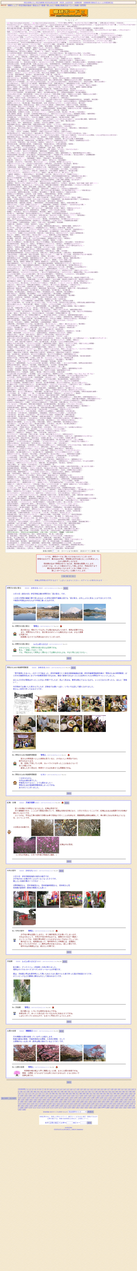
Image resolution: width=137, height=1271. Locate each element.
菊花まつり (48, 146)
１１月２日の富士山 (29, 147)
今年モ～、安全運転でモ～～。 (17, 327)
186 (21, 1101)
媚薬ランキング (38, 48)
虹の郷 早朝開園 (49, 382)
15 (68, 1089)
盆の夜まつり (11, 165)
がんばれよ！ (55, 505)
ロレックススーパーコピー (54, 35)
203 (94, 1101)
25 (102, 1089)
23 (95, 1089)
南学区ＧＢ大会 (12, 358)
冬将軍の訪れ (34, 57)
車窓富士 (53, 228)
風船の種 (42, 463)
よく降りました (53, 96)
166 (52, 1099)
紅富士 (17, 57)
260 (104, 1105)
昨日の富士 (33, 215)
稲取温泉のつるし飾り (79, 176)
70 (19, 1093)
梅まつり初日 (11, 122)
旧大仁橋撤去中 (20, 400)
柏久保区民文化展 (13, 244)
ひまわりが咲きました (26, 384)
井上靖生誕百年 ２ (13, 543)
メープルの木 (30, 486)
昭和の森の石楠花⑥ (67, 395)
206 (107, 1101)
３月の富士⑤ (11, 413)
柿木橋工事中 (42, 388)
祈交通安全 (46, 220)
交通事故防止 (58, 507)
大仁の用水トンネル (13, 153)
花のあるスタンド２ (28, 480)
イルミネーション (29, 333)
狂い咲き (32, 457)
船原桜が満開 (61, 108)
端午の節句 (51, 201)
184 (130, 1099)
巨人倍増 (65, 46)
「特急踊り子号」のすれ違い (62, 154)
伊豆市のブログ (67, 270)
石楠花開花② (55, 199)
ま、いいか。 (11, 55)
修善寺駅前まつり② (13, 85)
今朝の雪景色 (64, 51)
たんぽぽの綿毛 (12, 457)
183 (125, 1099)
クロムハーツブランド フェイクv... (43, 30)
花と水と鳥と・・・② (67, 386)
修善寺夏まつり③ (37, 477)
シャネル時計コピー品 (19, 32)
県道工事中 (77, 397)
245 (39, 1105)
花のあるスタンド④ (50, 468)
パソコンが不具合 (89, 55)
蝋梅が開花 (59, 548)
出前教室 (50, 448)
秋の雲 (9, 151)
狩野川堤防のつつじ (93, 398)
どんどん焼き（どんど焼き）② (17, 215)
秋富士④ (68, 229)
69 (134, 1091)
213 (19, 1103)
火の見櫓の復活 (38, 251)
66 (123, 1091)
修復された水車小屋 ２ (15, 509)
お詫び (58, 122)
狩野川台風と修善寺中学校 (86, 302)
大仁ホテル (18, 162)
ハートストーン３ (25, 502)
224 (67, 1103)
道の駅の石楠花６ (64, 495)
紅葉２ (34, 222)
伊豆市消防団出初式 (30, 53)
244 (35, 1105)
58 (96, 1091)
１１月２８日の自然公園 (15, 140)
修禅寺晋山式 (11, 71)
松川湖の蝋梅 (48, 126)
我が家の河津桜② (24, 416)
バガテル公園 (33, 181)
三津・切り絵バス (40, 165)
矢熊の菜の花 (11, 416)
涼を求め (21, 165)
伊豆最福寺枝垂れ (81, 106)
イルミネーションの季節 (86, 135)
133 (28, 1097)
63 (113, 1091)
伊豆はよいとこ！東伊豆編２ (16, 445)
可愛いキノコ (42, 480)
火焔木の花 (21, 431)
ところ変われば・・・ (80, 338)
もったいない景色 (29, 422)
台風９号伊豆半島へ (73, 466)
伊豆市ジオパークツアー (78, 69)
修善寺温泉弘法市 (34, 541)
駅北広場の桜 (11, 110)
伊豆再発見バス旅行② (63, 62)
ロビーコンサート (26, 263)
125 (111, 1095)
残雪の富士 (65, 98)
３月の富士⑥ (70, 411)
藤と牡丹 (82, 103)
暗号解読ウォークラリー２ (45, 244)
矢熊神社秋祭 (67, 350)
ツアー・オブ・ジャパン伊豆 (16, 279)
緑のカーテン (50, 90)
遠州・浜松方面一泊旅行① (23, 341)
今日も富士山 (33, 418)
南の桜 (9, 313)
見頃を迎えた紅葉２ (79, 62)
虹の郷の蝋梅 (47, 539)
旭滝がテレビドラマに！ (62, 398)
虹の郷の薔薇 (22, 496)
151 (105, 1097)
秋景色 (71, 144)
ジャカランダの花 (58, 187)
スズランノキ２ (40, 268)
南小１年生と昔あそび (25, 128)
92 (94, 1093)
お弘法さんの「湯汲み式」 (15, 406)
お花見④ (28, 194)
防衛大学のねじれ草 (53, 488)
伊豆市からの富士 (31, 288)
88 (81, 1093)
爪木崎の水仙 (70, 546)
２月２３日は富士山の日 (57, 210)
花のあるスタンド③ (76, 477)
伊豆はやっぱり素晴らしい (25, 228)
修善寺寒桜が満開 (63, 520)
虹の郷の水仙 (39, 324)
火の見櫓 (69, 347)
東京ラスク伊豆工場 (61, 69)
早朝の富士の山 (29, 105)
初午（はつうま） (37, 208)
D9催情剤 (28, 48)
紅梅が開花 (10, 548)
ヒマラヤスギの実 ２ (54, 484)
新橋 (49, 187)
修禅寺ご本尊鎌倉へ (38, 65)
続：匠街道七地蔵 (53, 541)
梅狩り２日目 (19, 276)
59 (100, 1091)
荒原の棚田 (38, 391)
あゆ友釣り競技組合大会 (23, 368)
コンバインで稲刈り (85, 349)
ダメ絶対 (10, 349)
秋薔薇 (23, 245)
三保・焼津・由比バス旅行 (39, 489)
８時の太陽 (23, 434)
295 (19, 1109)
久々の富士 (36, 491)
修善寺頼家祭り (26, 379)
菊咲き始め (44, 447)
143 (71, 1097)
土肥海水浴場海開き (67, 92)
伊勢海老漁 (17, 236)
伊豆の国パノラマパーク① (35, 101)
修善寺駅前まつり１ (13, 372)
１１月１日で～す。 (65, 67)
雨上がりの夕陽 (69, 525)
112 (56, 1095)
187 (26, 1101)
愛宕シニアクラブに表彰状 (44, 105)
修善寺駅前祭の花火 (78, 167)
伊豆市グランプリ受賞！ (57, 413)
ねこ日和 (70, 496)
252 (70, 1105)
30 (119, 1089)
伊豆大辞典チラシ (29, 2)
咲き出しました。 (66, 512)
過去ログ (36, 5)
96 (108, 1093)
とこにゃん (57, 124)
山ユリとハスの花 (54, 87)
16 (71, 1089)
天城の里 (53, 283)
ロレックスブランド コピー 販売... (106, 30)
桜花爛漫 (35, 297)
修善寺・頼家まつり (70, 484)
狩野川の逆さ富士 (68, 124)
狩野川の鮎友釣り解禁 (89, 391)
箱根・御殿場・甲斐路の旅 (26, 149)
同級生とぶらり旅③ (74, 94)
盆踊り (32, 372)
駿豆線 (9, 381)
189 (34, 1101)
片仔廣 (28, 49)
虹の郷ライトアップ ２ (98, 338)
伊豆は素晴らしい (66, 397)
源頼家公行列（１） (28, 482)
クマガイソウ (78, 502)
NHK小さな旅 (65, 231)
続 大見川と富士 (42, 518)
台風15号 (57, 74)
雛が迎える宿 (70, 121)
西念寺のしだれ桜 (13, 301)
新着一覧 (95, 551)
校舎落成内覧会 (54, 219)
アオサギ (59, 336)
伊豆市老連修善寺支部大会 (73, 99)
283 (86, 1107)
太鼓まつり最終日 (51, 117)
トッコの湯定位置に (44, 293)
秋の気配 (33, 365)
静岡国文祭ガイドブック (63, 263)
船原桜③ (22, 293)
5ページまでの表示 (69, 551)
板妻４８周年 (34, 190)
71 (23, 1093)
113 (60, 1095)
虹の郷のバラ (55, 98)
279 (69, 1107)
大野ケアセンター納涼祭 (29, 83)
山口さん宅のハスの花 (14, 94)
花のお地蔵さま (77, 468)
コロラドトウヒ (66, 272)
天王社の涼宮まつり (13, 268)
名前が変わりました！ (34, 108)
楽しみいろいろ (20, 359)
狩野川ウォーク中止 (56, 450)
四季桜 (39, 457)
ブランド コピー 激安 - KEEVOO (17, 44)
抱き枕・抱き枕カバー (38, 41)
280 (73, 1107)
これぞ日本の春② (73, 407)
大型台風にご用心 (39, 484)
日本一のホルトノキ (60, 427)
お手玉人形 (58, 416)
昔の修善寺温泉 (30, 92)
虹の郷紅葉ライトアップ (44, 140)
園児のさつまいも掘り (41, 350)
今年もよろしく (23, 55)
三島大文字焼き (12, 254)
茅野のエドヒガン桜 (44, 406)
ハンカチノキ (11, 488)
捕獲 (57, 251)
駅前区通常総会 (51, 194)
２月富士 (10, 210)
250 (61, 1105)
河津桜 (27, 208)
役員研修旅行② (55, 64)
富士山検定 (69, 242)
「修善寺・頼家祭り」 (14, 174)
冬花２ (58, 338)
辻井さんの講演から (70, 101)
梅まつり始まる (46, 525)
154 (118, 1097)
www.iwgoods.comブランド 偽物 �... (55, 42)
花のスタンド (77, 263)
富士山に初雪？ (79, 154)
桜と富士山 (10, 409)
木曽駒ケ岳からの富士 (74, 470)
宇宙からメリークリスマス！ (55, 133)
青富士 (21, 475)
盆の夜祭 (10, 370)
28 (112, 1089)
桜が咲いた (10, 213)
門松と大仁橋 (33, 434)
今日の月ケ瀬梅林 (45, 418)
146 (84, 1097)
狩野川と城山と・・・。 (26, 390)
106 (30, 1095)
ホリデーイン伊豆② (35, 229)
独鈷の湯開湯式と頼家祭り (31, 265)
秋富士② (18, 238)
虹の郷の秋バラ (38, 452)
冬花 (36, 341)
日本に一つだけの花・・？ (54, 509)
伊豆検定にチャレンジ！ (52, 368)
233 (105, 1103)
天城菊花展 (42, 67)
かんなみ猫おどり (80, 267)
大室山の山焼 (41, 201)
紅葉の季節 (44, 450)
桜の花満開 (57, 293)
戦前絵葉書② (36, 176)
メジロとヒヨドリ (24, 117)
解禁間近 (10, 183)
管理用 (83, 5)
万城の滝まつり (12, 256)
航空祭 (9, 236)
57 (93, 1091)
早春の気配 (41, 422)
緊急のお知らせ (64, 468)
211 (129, 1101)
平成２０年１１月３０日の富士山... (42, 338)
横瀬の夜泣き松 (43, 365)
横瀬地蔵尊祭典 (78, 252)
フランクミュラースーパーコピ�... (87, 33)
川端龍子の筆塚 (12, 347)
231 (97, 1103)
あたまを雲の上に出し (77, 71)
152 (110, 1097)
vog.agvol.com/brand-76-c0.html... (82, 24)
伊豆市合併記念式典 (51, 2)
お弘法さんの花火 (57, 471)
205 (103, 1101)
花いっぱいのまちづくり (57, 496)
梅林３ (63, 203)
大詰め (63, 470)
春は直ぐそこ (16, 219)
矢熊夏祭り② (63, 477)
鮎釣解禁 (87, 99)
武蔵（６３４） (61, 206)
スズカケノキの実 (68, 87)
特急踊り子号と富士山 (61, 89)
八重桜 (27, 402)
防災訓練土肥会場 (13, 468)
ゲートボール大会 (49, 247)
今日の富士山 (11, 231)
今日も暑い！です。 (21, 366)
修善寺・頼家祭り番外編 (84, 87)
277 (60, 1107)
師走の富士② (25, 438)
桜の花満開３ (68, 292)
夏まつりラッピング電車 (53, 258)
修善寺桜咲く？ (66, 153)
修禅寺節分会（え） (80, 317)
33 (129, 1089)
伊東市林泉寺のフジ (89, 397)
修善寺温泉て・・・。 (25, 471)
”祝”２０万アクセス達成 (45, 415)
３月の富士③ (71, 413)
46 (55, 1091)
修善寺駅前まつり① (54, 85)
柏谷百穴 (34, 224)
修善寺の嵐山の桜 (24, 192)
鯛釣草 (23, 505)
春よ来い (59, 423)
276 (56, 1107)
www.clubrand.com (75, 41)
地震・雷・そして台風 (63, 254)
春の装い (36, 309)
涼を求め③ (57, 163)
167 (57, 1099)
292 (125, 1107)
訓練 (39, 375)
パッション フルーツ (34, 539)
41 (38, 1091)
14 (64, 1089)
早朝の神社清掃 (37, 103)
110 (47, 1095)
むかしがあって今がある (41, 199)
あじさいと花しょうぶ (79, 382)
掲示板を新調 (69, 548)
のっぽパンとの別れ (13, 480)
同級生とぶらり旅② (89, 94)
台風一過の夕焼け (25, 251)
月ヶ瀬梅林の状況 (13, 119)
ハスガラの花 (69, 482)
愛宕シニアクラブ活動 (25, 58)
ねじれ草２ (41, 488)
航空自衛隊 (17, 333)
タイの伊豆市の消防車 (14, 53)
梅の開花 (82, 324)
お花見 (25, 195)
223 (62, 1103)
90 (87, 1093)
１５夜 (59, 240)
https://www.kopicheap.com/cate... (61, 28)
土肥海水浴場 (11, 167)
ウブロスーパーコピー (72, 35)
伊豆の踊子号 (44, 454)
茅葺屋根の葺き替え (77, 545)
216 (32, 1103)
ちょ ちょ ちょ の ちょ (83, 374)
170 (70, 1099)
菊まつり (10, 235)
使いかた (50, 5)
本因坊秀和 (65, 545)
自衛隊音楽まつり (42, 228)
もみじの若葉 (11, 106)
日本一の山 (42, 222)
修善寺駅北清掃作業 (35, 69)
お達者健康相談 (53, 71)
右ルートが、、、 (19, 158)
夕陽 (8, 395)
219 (45, 1103)
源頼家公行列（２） (13, 482)
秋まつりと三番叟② (33, 345)
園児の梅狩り (11, 390)
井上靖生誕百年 (52, 463)
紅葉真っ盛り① (12, 439)
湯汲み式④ (26, 188)
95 (105, 1093)
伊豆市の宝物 (49, 334)
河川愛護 (32, 374)
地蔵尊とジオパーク (13, 103)
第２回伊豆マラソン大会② (31, 311)
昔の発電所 (27, 267)
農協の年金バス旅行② (37, 352)
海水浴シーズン (43, 482)
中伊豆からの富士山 (70, 318)
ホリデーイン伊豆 (71, 343)
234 (110, 1103)
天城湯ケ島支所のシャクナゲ (30, 511)
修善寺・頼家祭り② (26, 261)
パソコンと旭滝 (59, 429)
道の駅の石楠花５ (21, 498)
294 (133, 1107)
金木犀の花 (15, 354)
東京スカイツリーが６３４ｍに (61, 114)
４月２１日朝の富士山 (14, 190)
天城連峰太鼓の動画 (70, 220)
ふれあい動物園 (72, 521)
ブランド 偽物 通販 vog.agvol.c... (60, 37)
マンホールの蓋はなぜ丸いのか (77, 375)
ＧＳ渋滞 (27, 114)
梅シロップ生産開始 (13, 382)
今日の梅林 (50, 313)
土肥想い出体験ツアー (28, 466)
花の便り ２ (39, 51)
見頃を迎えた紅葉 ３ (30, 62)
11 (54, 1089)
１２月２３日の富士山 (74, 133)
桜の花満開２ (31, 293)
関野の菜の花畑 (20, 539)
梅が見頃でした (25, 313)
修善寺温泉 (43, 151)
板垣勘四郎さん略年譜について (39, 498)
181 (117, 1099)
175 (91, 1099)
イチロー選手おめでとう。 (74, 245)
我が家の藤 (26, 103)
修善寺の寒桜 (58, 539)
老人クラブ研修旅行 (13, 65)
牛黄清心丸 (20, 49)
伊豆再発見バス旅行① (95, 62)
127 (120, 1095)
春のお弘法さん (42, 504)
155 (123, 1097)
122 (98, 1095)
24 (98, 1089)
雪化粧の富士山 (49, 144)
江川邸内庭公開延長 (47, 439)
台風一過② (51, 147)
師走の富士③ (22, 436)
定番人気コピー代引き (107, 23)
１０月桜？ (17, 151)
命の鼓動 (10, 98)
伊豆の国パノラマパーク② (15, 101)
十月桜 (32, 358)
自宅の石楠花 (45, 290)
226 (75, 1103)
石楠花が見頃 (60, 105)
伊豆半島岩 (42, 49)
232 (101, 1103)
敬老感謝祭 (24, 78)
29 (115, 1089)
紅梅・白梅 (44, 532)
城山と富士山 (34, 137)
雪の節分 (40, 425)
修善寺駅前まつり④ (45, 83)
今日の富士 (81, 112)
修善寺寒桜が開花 (74, 523)
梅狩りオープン (12, 388)
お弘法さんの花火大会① (35, 163)
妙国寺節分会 (34, 210)
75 (36, 1093)
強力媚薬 (57, 46)
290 (116, 1107)
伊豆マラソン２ (34, 206)
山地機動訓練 (90, 154)
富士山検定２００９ (13, 270)
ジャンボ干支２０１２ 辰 (72, 55)
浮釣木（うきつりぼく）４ (73, 539)
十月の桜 (10, 74)
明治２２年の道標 (46, 297)
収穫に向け (44, 252)
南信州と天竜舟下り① (86, 279)
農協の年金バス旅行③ (21, 352)
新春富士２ (24, 325)
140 (58, 1097)
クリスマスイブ (12, 434)
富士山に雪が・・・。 (39, 235)
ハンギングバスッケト (72, 450)
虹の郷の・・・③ (13, 179)
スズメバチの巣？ (39, 277)
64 (117, 1091)
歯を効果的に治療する (31, 28)
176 (95, 1099)
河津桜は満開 (28, 527)
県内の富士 (73, 128)
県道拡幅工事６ (12, 514)
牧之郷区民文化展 (60, 146)
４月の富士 (20, 409)
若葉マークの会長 (72, 105)
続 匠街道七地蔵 (13, 541)
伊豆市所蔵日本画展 (52, 203)
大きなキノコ (37, 368)
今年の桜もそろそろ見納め (15, 108)
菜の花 (35, 308)
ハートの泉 (75, 518)
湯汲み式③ (35, 188)
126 (115, 1095)
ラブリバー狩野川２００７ (63, 452)
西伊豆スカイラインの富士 (22, 491)
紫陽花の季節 (78, 272)
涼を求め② (67, 163)
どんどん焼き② (75, 213)
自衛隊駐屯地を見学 (68, 488)
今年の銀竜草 (80, 274)
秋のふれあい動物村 (48, 73)
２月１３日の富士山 (27, 121)
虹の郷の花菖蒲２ (42, 384)
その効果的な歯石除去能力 (82, 28)
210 (125, 1101)
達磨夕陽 (44, 206)
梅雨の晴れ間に (75, 258)
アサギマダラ (47, 236)
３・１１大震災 (41, 106)
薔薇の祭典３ (50, 276)
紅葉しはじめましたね (40, 64)
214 (24, 1103)
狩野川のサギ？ (68, 434)
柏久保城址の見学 (24, 71)
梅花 (52, 308)
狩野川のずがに (56, 350)
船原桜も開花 (34, 110)
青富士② (26, 473)
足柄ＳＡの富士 (66, 131)
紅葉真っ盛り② (71, 438)
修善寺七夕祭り (75, 379)
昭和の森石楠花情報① (48, 407)
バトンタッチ (52, 217)
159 (22, 1099)
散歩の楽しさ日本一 (13, 299)
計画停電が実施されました (40, 114)
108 (39, 1095)
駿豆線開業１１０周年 (33, 381)
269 (26, 1107)
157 (131, 1097)
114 (64, 1095)
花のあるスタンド (54, 480)
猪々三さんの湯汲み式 (14, 187)
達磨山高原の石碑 (39, 124)
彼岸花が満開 (23, 358)
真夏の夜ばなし (59, 83)
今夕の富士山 (32, 464)
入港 (55, 443)
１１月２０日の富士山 (24, 441)
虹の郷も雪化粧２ (70, 423)
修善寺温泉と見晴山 (50, 343)
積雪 (62, 121)
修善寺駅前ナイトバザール (83, 436)
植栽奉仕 (49, 101)
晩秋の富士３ (11, 450)
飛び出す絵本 (84, 500)
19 (81, 1089)
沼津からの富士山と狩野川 (66, 489)
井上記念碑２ (67, 537)
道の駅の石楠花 (24, 507)
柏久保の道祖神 (85, 356)
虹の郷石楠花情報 (50, 404)
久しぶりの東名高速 (67, 106)
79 (50, 1093)
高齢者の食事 (16, 395)
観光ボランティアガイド (77, 390)
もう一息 (10, 411)
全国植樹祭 (87, 2)
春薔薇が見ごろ (42, 496)
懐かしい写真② (12, 87)
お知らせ (73, 286)
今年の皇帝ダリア (33, 98)
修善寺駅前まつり (28, 169)
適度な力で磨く (60, 26)
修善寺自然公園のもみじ (52, 226)
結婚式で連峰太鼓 (13, 272)
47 (59, 1091)
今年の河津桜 (34, 530)
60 (103, 1091)
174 (87, 1099)
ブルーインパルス (71, 149)
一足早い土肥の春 (26, 318)
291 (120, 1107)
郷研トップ (12, 5)
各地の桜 (32, 195)
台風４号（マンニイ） (24, 484)
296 (24, 1109)
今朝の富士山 (11, 181)
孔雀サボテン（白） (75, 384)
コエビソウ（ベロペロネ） (58, 384)
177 (100, 1099)
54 (82, 1091)
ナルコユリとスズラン (58, 498)
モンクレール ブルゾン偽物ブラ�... (86, 23)
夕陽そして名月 (51, 461)
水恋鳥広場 (47, 89)
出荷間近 (18, 370)
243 (31, 1105)
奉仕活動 (95, 99)
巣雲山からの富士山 (46, 500)
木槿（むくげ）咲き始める (26, 488)
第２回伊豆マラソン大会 (50, 311)
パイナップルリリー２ (14, 267)
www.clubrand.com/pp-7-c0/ (91, 42)
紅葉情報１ (31, 445)
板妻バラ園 (29, 276)
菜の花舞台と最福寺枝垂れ (73, 507)
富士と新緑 (21, 286)
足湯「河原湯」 (38, 194)
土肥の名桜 (69, 532)
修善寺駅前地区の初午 (75, 315)
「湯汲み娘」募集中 (13, 520)
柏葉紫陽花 (52, 388)
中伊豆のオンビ (72, 325)
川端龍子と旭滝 (24, 347)
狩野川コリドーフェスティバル (27, 463)
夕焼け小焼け (26, 235)
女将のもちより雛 (36, 528)
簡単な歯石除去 (72, 26)
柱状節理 (58, 138)
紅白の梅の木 (48, 528)
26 (105, 1089)
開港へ (40, 349)
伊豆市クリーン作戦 (13, 60)
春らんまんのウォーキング (28, 514)
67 (127, 1091)
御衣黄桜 (83, 105)
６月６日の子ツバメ (27, 493)
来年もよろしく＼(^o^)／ (38, 55)
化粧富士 (41, 142)
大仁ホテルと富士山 (50, 523)
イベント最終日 (60, 115)
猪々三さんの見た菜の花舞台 (50, 190)
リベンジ (70, 320)
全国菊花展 (78, 2)
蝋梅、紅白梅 (23, 530)
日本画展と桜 (11, 117)
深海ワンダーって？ (80, 270)
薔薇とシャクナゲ (50, 520)
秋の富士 (62, 463)
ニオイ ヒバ (72, 504)
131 (19, 1097)
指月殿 (76, 480)
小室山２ (45, 284)
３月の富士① (30, 415)
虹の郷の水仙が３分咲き (15, 546)
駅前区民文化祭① (73, 115)
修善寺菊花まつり (70, 354)
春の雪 (14, 197)
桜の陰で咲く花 (47, 511)
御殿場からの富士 (40, 459)
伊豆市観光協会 (25, 5)
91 (91, 1093)
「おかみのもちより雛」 (77, 204)
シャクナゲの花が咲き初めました (53, 521)
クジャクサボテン (13, 493)
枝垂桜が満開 (39, 301)
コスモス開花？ (84, 484)
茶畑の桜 (64, 110)
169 (65, 1099)
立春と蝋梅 (59, 534)
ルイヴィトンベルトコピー (49, 33)
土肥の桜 (10, 322)
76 (40, 1093)
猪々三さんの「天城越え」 (32, 281)
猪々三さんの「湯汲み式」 (59, 284)
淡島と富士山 (30, 334)
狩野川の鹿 (64, 96)
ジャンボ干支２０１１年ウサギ (106, 135)
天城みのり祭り (80, 60)
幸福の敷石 (57, 537)
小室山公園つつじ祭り (54, 502)
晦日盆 (39, 372)
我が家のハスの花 (48, 265)
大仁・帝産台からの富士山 (65, 420)
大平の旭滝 (35, 361)
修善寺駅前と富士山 (13, 137)
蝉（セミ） (65, 172)
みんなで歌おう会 (60, 57)
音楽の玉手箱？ (46, 110)
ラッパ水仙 (53, 518)
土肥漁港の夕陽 (65, 311)
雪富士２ (76, 340)
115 (68, 1095)
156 (127, 1097)
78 (46, 1093)
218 (41, 1103)
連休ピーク (71, 498)
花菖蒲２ (10, 276)
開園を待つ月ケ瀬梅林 (14, 422)
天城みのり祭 (11, 138)
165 (48, 1099)
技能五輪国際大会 (53, 479)
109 (43, 1095)
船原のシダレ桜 (31, 409)
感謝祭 (9, 333)
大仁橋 (78, 331)
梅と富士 (10, 525)
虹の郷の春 (66, 290)
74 (33, 1093)
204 (99, 1101)
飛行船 (45, 219)
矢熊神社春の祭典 (13, 407)
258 (95, 1105)
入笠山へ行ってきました (43, 94)
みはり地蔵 (56, 279)
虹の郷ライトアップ (57, 340)
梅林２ (50, 211)
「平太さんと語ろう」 (22, 176)
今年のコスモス (76, 461)
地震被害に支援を (79, 114)
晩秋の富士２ (22, 450)
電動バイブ (10, 49)
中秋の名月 (59, 76)
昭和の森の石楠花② (52, 185)
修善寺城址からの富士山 (38, 87)
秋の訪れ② (50, 156)
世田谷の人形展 (68, 301)
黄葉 (18, 146)
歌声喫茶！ (26, 76)
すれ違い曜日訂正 (32, 156)
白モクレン (65, 514)
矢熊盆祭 (25, 372)
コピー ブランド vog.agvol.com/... (67, 32)
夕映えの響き (11, 464)
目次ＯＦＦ (85, 551)
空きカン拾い (52, 67)
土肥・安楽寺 (51, 149)
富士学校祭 (39, 174)
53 (79, 1091)
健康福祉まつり (77, 459)
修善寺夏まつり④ (66, 475)
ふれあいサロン (57, 220)
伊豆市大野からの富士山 (61, 418)
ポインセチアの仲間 (70, 363)
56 (89, 1091)
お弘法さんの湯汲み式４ (72, 400)
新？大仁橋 (58, 528)
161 (31, 1099)
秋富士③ (40, 233)
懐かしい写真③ (91, 85)
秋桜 (57, 153)
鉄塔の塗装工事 (72, 203)
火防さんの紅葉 (37, 60)
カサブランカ (19, 486)
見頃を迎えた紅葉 (13, 64)
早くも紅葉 (64, 71)
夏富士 (41, 90)
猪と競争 (35, 507)
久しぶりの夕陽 (12, 459)
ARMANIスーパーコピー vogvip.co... (35, 24)
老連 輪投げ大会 (13, 69)
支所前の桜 (76, 511)
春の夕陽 (21, 415)
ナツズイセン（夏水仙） (38, 85)
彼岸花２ (18, 76)
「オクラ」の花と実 (35, 468)
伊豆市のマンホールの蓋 (24, 377)
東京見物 (43, 211)
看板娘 (54, 260)
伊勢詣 (48, 213)
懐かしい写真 (23, 87)
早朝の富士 (26, 60)
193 (51, 1101)
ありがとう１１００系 (46, 62)
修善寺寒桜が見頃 (76, 309)
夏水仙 (75, 163)
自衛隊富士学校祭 (62, 90)
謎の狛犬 (72, 183)
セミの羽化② (65, 165)
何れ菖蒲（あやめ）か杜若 (39, 397)
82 (60, 1093)
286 (99, 1107)
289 (112, 1107)
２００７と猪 (50, 546)
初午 (19, 122)
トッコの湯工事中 (13, 325)
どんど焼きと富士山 (56, 53)
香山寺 (48, 224)
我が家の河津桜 (64, 117)
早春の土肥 (40, 431)
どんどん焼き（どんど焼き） (16, 217)
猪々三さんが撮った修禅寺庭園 (73, 138)
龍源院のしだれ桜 (50, 299)
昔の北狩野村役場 (53, 165)
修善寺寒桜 (91, 114)
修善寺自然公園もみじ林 (15, 336)
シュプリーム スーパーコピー (57, 41)
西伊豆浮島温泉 (77, 514)
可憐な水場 (53, 402)
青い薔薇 (73, 527)
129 (128, 1095)
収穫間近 (10, 400)
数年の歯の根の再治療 (14, 28)
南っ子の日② (31, 142)
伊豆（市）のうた (21, 229)
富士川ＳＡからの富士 (52, 135)
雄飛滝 (69, 333)
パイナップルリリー (13, 172)
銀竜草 (9, 386)
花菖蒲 (29, 277)
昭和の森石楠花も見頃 (14, 105)
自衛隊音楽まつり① (82, 140)
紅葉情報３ (10, 441)
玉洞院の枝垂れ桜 (24, 512)
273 (43, 1107)
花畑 (73, 495)
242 (26, 1105)
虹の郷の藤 (54, 397)
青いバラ (47, 260)
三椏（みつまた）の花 (24, 309)
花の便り (55, 51)
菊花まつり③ (70, 345)
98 (115, 1093)
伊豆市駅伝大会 (12, 51)
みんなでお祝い (46, 309)
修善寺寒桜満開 (41, 306)
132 (24, 1097)
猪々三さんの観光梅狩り (45, 274)
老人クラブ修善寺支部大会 (50, 272)
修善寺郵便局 (19, 74)
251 (65, 1105)
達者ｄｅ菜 (26, 238)
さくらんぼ (57, 101)
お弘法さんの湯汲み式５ (53, 400)
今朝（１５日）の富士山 (36, 395)
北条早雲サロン (78, 229)
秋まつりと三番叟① (49, 345)
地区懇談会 (10, 309)
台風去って (10, 484)
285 (94, 1107)
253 (74, 1105)
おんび (63, 431)
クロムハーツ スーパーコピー (29, 33)
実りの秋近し (52, 366)
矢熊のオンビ (60, 325)
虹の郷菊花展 (54, 231)
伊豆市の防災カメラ (75, 81)
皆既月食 (24, 57)
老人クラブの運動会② (29, 153)
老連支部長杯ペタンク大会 (15, 80)
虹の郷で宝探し (32, 245)
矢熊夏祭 (25, 85)
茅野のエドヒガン (37, 509)
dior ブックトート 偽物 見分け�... (105, 39)
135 (37, 1097)
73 (29, 1093)
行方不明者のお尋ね (39, 178)
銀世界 (51, 206)
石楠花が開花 (23, 201)
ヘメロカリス (69, 274)
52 (76, 1091)
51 (72, 1091)
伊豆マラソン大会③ (13, 311)
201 (86, 1101)
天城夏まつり (46, 473)
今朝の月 (10, 57)
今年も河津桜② (69, 416)
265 (125, 1105)
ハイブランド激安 (13, 26)
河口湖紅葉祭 (43, 231)
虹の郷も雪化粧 (37, 427)
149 (97, 1097)
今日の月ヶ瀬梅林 (37, 117)
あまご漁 (10, 308)
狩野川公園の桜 (59, 511)
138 (50, 1097)
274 (47, 1107)
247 (48, 1105)
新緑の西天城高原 (62, 286)
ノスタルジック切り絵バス (83, 185)
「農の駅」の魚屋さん (56, 192)
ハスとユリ (26, 171)
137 (45, 1097)
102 (130, 1093)
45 (52, 1091)
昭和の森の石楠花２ (33, 284)
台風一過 (49, 74)
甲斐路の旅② (11, 149)
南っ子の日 (10, 146)
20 (85, 1089)
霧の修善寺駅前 (12, 251)
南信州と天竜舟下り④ (65, 277)
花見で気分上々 (12, 293)
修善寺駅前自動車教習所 (15, 252)
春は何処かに (50, 420)
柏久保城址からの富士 (70, 422)
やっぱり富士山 (61, 142)
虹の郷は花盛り (20, 292)
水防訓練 (87, 384)
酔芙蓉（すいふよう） (64, 162)
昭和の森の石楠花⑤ (78, 398)
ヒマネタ (61, 149)
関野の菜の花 (70, 415)
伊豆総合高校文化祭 (44, 154)
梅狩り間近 (60, 276)
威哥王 (9, 48)
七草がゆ (30, 548)
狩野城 (43, 256)
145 (80, 1097)
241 (22, 1105)
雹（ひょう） (19, 411)
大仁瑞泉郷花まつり (13, 188)
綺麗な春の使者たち (46, 416)
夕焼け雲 (64, 130)
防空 (19, 265)
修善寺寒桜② (39, 203)
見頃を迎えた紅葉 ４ (14, 62)
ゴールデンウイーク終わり (39, 283)
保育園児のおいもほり (55, 238)
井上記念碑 (77, 543)
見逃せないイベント (73, 208)
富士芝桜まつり (85, 283)
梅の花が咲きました (13, 133)
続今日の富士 (25, 443)
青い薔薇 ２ (59, 516)
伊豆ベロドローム (13, 78)
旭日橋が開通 (11, 112)
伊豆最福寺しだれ (48, 292)
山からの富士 (19, 525)
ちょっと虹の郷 (12, 429)
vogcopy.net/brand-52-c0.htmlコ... (59, 24)
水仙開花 (26, 131)
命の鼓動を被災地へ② (51, 92)
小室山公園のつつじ (13, 398)
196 (64, 1101)
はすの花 (48, 174)
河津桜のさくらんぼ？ (29, 398)
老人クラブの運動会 (43, 242)
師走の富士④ (11, 436)
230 (92, 1103)
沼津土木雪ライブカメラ (51, 121)
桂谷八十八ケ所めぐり (72, 65)
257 (91, 1105)
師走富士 (77, 58)
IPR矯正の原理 (98, 28)
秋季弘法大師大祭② (85, 363)
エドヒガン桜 (36, 512)
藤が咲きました (27, 185)
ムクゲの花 (10, 377)
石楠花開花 (43, 413)
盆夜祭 (21, 256)
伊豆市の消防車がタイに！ (34, 213)
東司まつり (52, 160)
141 (62, 1097)
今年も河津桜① (12, 418)
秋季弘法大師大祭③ (13, 470)
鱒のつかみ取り (100, 81)
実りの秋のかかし (13, 83)
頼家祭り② (43, 171)
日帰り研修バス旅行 (59, 94)
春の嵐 (32, 201)
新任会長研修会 (12, 90)
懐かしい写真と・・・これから (74, 85)
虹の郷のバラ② (34, 179)
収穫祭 (69, 340)
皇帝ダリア (26, 65)
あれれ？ (18, 73)
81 (57, 1093)
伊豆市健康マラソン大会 (24, 324)
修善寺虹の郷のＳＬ (55, 55)
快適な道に (23, 418)
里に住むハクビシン (37, 461)
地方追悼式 (25, 354)
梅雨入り (61, 388)
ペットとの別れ (12, 455)
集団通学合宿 (48, 69)
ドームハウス (11, 233)
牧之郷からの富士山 (28, 249)
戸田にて (61, 347)
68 (130, 1091)
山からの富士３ (12, 518)
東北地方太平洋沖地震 (14, 115)
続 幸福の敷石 (12, 536)
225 (71, 1103)
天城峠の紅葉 (37, 144)
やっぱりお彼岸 (88, 461)
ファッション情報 (34, 32)
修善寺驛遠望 (21, 363)
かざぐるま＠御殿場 (39, 238)
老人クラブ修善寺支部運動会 (66, 73)
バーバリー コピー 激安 (104, 41)
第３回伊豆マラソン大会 (15, 208)
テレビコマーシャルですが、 (30, 272)
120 (89, 1095)
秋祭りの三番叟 (88, 445)
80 (53, 1093)
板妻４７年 (71, 288)
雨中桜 (19, 195)
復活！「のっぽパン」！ (69, 349)
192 (47, 1101)
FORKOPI (120, 23)
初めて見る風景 (34, 254)
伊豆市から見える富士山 (67, 302)
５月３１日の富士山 (13, 99)
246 (44, 1105)
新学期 (60, 194)
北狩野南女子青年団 (85, 101)
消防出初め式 (83, 128)
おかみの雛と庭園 (81, 119)
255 (82, 1105)
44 (48, 1091)
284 (90, 1107)
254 (78, 1105)
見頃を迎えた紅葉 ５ (66, 60)
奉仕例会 (10, 229)
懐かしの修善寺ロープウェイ (57, 128)
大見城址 (37, 122)
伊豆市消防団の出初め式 (60, 213)
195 (60, 1101)
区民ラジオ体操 (50, 370)
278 (64, 1107)
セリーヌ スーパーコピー (65, 30)
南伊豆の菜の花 (51, 527)
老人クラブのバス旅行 (55, 178)
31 (122, 1089)
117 (77, 1095)
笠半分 (49, 124)
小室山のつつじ (75, 284)
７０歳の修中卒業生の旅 (44, 393)
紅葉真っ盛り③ (46, 438)
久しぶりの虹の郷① (28, 274)
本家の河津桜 (34, 115)
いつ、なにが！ (12, 404)
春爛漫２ (44, 210)
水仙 (84, 133)
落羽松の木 (32, 536)
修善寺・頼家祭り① (13, 89)
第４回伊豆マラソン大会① (44, 119)
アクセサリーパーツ (86, 32)
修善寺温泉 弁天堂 (52, 208)
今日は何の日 (21, 420)
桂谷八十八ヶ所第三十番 (27, 197)
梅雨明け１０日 (58, 374)
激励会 (37, 304)
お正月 (19, 131)
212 (133, 1101)
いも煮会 (40, 146)
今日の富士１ (63, 443)
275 (51, 1107)
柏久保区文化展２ (57, 242)
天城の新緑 (55, 281)
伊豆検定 (76, 352)
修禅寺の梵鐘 (26, 124)
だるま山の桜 (11, 192)
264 (121, 1105)
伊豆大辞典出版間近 (47, 179)
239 (131, 1103)
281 (77, 1107)
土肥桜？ (10, 126)
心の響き (35, 192)
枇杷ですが (39, 493)
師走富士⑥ (70, 327)
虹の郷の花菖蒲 (19, 386)
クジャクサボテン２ (49, 491)
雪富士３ (40, 334)
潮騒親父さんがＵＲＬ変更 (73, 80)
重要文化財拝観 (87, 65)
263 (117, 1105)
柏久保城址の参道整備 (45, 263)
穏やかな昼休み (24, 455)
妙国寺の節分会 (42, 534)
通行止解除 (61, 375)
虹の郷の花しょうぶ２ (85, 489)
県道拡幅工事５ (84, 521)
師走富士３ (10, 220)
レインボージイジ (40, 644)
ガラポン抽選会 (12, 222)
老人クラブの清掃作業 (30, 151)
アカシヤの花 (58, 525)
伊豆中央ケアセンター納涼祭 (82, 254)
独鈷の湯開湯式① (13, 263)
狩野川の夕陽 (19, 247)
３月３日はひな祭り (35, 523)
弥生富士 (60, 201)
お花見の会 (18, 297)
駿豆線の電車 (37, 89)
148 (92, 1097)
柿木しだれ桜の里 (42, 197)
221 (54, 1103)
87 (77, 1093)
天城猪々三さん (72, 174)
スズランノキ (63, 268)
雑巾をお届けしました (14, 304)
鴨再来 (53, 240)
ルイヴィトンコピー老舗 (15, 37)
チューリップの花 (76, 402)
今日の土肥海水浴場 (38, 479)
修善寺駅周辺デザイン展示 (81, 153)
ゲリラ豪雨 (27, 178)
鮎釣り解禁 (66, 181)
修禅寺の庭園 (66, 226)
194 (56, 1101)
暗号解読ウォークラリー (72, 244)
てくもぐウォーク (13, 379)
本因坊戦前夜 (39, 377)
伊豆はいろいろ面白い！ (79, 441)
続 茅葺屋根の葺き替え (34, 537)
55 (86, 1091)
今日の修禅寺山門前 (56, 482)
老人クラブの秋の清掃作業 (69, 356)
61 (106, 1091)
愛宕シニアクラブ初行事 (26, 106)
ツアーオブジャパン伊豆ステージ (18, 397)
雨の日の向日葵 (12, 260)
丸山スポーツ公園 (55, 215)
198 (73, 1101)
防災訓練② (87, 80)
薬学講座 (69, 267)
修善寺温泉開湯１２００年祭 (86, 498)
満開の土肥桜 (26, 320)
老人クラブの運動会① (46, 153)
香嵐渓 (71, 140)
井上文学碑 (10, 545)
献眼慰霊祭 (10, 350)
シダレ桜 (45, 512)
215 (28, 1103)
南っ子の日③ (11, 142)
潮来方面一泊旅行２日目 (48, 495)
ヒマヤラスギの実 (56, 536)
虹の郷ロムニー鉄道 (57, 466)
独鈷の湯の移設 (20, 345)
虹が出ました (19, 240)
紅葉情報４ (23, 439)
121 (94, 1095)
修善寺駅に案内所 (25, 144)
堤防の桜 (56, 110)
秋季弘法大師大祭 (55, 252)
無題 (8, 32)
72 (26, 1093)
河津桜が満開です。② (19, 315)
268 (21, 1107)
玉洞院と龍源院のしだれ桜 (22, 199)
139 (54, 1097)
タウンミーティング (13, 169)
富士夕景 (10, 498)
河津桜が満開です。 (35, 315)
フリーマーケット (33, 447)
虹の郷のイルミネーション (34, 135)
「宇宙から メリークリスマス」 (24, 226)
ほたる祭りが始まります (54, 99)
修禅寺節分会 (27, 122)
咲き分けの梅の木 (38, 313)
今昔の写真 (28, 162)
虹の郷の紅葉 (67, 338)
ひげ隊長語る (84, 199)
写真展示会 (59, 274)
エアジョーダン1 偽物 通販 (84, 30)
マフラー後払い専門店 (65, 23)
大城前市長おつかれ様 (59, 390)
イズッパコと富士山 (45, 429)
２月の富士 (50, 423)
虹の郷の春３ (34, 290)
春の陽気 (10, 539)
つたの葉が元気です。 (29, 96)
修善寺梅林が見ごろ (21, 210)
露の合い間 (42, 96)
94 (101, 1093)
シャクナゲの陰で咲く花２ (70, 505)
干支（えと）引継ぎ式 (68, 135)
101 (126, 1093)
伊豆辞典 (32, 331)
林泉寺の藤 (59, 500)
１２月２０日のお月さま (15, 135)
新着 (43, 5)
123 (102, 1095)
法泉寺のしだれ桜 (54, 112)
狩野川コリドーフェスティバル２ (18, 461)
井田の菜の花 (43, 215)
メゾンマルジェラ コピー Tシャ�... (18, 30)
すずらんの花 (39, 185)
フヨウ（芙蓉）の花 (65, 260)
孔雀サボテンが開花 (32, 386)
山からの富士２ (35, 521)
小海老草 (63, 486)
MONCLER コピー (49, 32)
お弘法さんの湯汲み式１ (40, 402)
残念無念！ (85, 406)
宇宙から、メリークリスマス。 (17, 331)
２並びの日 (10, 206)
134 (32, 1097)
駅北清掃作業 (28, 94)
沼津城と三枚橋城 (66, 306)
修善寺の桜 (92, 119)
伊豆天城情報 (40, 2)
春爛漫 (9, 211)
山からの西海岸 (23, 521)
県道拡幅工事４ (12, 530)
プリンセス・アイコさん (75, 404)
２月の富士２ (11, 423)
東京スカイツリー (22, 130)
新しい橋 (61, 366)
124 (107, 1095)
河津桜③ (56, 204)
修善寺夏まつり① (13, 479)
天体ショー (27, 516)
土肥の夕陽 (57, 236)
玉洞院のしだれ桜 (24, 112)
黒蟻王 (57, 48)
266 (130, 1105)
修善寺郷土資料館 (13, 318)
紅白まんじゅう (12, 507)
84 (67, 1093)
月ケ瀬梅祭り (23, 528)
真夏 (8, 473)
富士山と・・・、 (69, 215)
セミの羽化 (73, 169)
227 (80, 1103)
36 (21, 1091)
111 (51, 1095)
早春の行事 (23, 536)
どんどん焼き (43, 53)
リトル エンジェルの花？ (33, 343)
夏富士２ (10, 366)
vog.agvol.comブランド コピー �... (106, 24)
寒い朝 (51, 534)
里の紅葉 (53, 341)
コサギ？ (44, 386)
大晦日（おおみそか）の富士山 (49, 131)
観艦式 (17, 235)
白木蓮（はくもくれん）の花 (35, 302)
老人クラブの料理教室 (55, 436)
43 (45, 1091)
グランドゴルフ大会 (74, 445)
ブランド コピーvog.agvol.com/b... (57, 39)
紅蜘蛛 (40, 46)
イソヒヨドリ (31, 299)
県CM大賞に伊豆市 (50, 315)
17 (74, 1089)
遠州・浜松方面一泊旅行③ (21, 340)
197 (69, 1101)
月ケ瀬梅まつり (77, 418)
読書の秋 (29, 247)
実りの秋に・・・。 (54, 256)
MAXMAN (49, 48)
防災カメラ (10, 290)
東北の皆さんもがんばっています (33, 99)
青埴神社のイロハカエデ (57, 333)
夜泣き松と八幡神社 (25, 51)
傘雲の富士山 (26, 89)
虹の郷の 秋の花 (29, 242)
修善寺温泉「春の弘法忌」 (47, 288)
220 (50, 1103)
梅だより (54, 425)
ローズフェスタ (12, 495)
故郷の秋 (10, 249)
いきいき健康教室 (45, 464)
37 (24, 1091)
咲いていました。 (51, 324)
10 (51, 1089)
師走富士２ (36, 220)
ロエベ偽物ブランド (114, 37)
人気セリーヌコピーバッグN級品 (111, 35)
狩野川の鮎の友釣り (43, 249)
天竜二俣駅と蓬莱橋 (62, 179)
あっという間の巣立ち (25, 391)
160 (26, 1099)
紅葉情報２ (36, 441)
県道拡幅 (35, 416)
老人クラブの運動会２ (14, 242)
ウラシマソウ (61, 504)
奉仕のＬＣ (54, 447)
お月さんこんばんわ (31, 317)
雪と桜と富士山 (59, 195)
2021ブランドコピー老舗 (81, 37)
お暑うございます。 (13, 171)
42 (42, 1091)
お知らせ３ (10, 284)
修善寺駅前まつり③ (73, 83)
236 (118, 1103)
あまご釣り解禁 (22, 523)
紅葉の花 (24, 179)
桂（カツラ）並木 (87, 466)
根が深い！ (44, 98)
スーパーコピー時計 (37, 35)
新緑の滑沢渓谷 (32, 505)
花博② (74, 231)
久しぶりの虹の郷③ (91, 272)
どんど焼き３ (44, 130)
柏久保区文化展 (39, 74)
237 (123, 1103)
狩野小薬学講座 (61, 144)
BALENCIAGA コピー (14, 24)
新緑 (25, 187)
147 (88, 1097)
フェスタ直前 (11, 393)
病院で (40, 329)
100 (122, 1093)
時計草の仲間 (53, 386)
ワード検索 (74, 5)
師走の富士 (35, 438)
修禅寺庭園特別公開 (28, 146)
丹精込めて (57, 393)
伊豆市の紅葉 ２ (46, 57)
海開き (72, 268)
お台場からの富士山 (75, 427)
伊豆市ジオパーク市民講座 (15, 81)
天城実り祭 (10, 224)
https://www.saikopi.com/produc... (20, 23)
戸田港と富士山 (24, 427)
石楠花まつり (55, 188)
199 (77, 1101)
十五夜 (51, 76)
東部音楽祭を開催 (39, 356)
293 (129, 1107)
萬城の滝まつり (53, 475)
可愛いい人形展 (34, 439)
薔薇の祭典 (31, 279)
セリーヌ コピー (12, 39)
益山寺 (21, 334)
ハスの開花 (68, 374)
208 (116, 1101)
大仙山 (41, 224)
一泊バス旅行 (11, 496)
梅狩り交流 (73, 96)
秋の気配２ (69, 359)
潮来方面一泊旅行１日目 (85, 495)
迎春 (35, 432)
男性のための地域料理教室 (29, 532)
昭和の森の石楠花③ (35, 404)
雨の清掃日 (10, 452)
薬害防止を (50, 352)
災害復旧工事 (59, 415)
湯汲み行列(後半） (13, 504)
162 (35, 1099)
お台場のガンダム (63, 247)
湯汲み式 (52, 504)
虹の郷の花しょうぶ (64, 491)
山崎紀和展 (10, 324)
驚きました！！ (12, 475)
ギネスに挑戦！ (64, 441)
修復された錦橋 (45, 514)
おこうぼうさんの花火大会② (36, 81)
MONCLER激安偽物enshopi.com (31, 42)
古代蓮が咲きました (75, 265)
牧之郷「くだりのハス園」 (28, 90)
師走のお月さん (27, 133)
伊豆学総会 (82, 318)
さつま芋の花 (60, 457)
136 (41, 1097)
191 (43, 1101)
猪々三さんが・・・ (40, 162)
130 (132, 1095)
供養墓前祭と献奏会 (45, 398)
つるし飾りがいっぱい (25, 423)
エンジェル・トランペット (53, 358)
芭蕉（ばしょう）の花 (68, 137)
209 (120, 1101)
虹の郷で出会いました (51, 391)
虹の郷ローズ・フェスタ (74, 388)
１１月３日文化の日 (29, 67)
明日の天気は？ (29, 174)
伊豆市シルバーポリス (77, 90)
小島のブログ (31, 46)
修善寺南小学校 (12, 203)
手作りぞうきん (12, 204)
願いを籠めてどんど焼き (73, 53)
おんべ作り (42, 327)
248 (52, 1105)
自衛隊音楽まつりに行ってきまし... (73, 64)
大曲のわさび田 (71, 192)
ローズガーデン (66, 281)
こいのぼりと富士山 (70, 103)
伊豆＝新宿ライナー (78, 377)
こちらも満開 (53, 409)
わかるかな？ (50, 359)
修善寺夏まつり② (51, 477)
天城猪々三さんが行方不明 (26, 233)
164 (44, 1099)
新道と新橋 (32, 187)
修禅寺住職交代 (52, 268)
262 (113, 1105)
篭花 (71, 235)
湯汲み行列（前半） (27, 504)
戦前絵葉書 (46, 176)
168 (61, 1099)
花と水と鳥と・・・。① (27, 388)
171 (74, 1099)
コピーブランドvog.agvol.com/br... (18, 41)
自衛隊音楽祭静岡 (77, 479)
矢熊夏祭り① (25, 479)
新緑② (78, 393)
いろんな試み (48, 516)
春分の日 (58, 301)
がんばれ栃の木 (48, 457)
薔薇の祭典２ (51, 277)
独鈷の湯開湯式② (66, 261)
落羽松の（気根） (55, 363)
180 (113, 1099)
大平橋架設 (31, 431)
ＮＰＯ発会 (64, 169)
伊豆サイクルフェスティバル (28, 495)
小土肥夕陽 (60, 245)
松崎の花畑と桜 (34, 407)
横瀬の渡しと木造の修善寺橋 (58, 235)
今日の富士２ (47, 443)
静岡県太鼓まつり (13, 121)
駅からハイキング (59, 174)
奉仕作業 (73, 89)
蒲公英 (26, 115)
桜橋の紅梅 (47, 537)
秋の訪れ (58, 156)
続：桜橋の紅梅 (43, 536)
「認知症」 (38, 520)
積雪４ (49, 422)
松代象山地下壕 (26, 64)
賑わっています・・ (47, 254)
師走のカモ (52, 432)
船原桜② (27, 297)
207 (112, 1101)
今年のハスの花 (20, 98)
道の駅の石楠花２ (13, 505)
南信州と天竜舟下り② (69, 279)
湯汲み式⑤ (42, 187)
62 (110, 1091)
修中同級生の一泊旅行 (14, 281)
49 (65, 1091)
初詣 (68, 217)
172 (78, 1099)
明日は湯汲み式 (82, 288)
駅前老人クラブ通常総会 (15, 194)
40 (35, 1091)
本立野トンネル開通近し (46, 411)
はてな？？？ (29, 306)
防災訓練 (96, 80)
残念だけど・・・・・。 (15, 306)
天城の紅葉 (61, 228)
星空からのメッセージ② (56, 267)
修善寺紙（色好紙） (25, 203)
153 (114, 1097)
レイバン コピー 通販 (109, 42)
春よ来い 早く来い (68, 112)
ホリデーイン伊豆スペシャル (53, 229)
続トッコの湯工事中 (60, 297)
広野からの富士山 (13, 443)
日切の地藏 (56, 514)
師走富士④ (59, 329)
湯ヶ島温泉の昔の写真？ (70, 199)
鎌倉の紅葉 (49, 138)
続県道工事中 (11, 391)
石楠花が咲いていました (23, 308)
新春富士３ (10, 432)
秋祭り (9, 67)
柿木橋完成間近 (64, 377)
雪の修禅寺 (10, 425)
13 (61, 1089)
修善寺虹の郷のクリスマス (46, 331)
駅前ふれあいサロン (72, 516)
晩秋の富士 (69, 448)
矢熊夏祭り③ (11, 477)
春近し (16, 313)
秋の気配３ (60, 359)
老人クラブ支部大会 (63, 382)
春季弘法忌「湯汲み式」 (15, 288)
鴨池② (9, 261)
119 (85, 1095)
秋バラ (29, 350)
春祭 (30, 295)
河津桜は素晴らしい (32, 525)
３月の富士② (11, 415)
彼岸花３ (10, 73)
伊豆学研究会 (11, 361)
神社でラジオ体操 (49, 372)
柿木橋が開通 (63, 365)
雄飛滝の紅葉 (29, 140)
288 (107, 1107)
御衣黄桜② (62, 288)
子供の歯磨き (39, 26)
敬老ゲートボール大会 (39, 76)
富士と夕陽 (63, 523)
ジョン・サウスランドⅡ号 (31, 73)
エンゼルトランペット (50, 441)
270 (30, 1107)
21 (88, 1089)
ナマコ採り (28, 546)
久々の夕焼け (30, 475)
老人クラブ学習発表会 (55, 49)
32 (126, 1089)
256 (87, 1105)
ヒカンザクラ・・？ (69, 304)
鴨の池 (16, 261)
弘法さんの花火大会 (31, 252)
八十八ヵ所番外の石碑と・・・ (69, 341)
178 (104, 1099)
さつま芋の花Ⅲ (34, 450)
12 (57, 1089)
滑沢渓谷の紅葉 (12, 144)
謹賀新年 (34, 131)
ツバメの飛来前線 (26, 301)
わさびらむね (35, 473)
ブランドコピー (124, 30)
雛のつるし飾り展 (30, 329)
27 (109, 1089)
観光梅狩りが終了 (28, 382)
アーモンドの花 (52, 302)
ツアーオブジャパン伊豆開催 (70, 391)
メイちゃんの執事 (55, 304)
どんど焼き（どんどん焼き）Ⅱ (26, 545)
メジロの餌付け (12, 528)
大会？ (79, 488)
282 (82, 1107)
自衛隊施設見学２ (42, 486)
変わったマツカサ (59, 320)
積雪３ (47, 425)
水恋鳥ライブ (86, 83)
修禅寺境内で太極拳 (73, 454)
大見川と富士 (76, 520)
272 (39, 1107)
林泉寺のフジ (11, 286)
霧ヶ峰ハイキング (54, 172)
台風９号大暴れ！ (43, 466)
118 (81, 1095)
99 (118, 1093)
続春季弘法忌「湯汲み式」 (36, 286)
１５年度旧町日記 (107, 2)
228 (84, 1103)
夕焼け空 (35, 171)
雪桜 (8, 197)
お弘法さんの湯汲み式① (69, 188)
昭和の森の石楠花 (66, 185)
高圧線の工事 (68, 358)
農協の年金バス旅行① (63, 352)
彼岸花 (55, 78)
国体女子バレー (96, 2)
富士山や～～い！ (51, 377)
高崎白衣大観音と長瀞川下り (49, 183)
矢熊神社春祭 (87, 108)
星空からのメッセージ (53, 270)
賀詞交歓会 (34, 130)
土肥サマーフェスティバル (15, 163)
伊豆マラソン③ (22, 206)
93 (98, 1093)
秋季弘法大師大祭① (13, 365)
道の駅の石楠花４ (13, 500)
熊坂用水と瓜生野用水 (33, 240)
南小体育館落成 (58, 158)
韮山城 (40, 226)
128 (124, 1095)
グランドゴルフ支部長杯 (15, 92)
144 (75, 1097)
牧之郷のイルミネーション (37, 436)
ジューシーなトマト (55, 381)
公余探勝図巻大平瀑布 (39, 347)
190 (39, 1101)
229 (88, 1103)
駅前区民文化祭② (47, 115)
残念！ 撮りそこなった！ (68, 324)
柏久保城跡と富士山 (41, 318)
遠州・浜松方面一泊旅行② (40, 340)
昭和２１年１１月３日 (61, 309)
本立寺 (9, 226)
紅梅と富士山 (11, 128)
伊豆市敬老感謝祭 (13, 466)
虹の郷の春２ (56, 290)
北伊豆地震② (76, 471)
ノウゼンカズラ (27, 268)
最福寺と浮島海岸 (45, 507)
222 (58, 1103)
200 (82, 1101)
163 (39, 1099)
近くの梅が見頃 (19, 537)
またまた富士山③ (48, 336)
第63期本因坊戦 (63, 379)
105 (26, 1095)
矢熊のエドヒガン (66, 409)
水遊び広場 (60, 372)
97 (111, 1093)
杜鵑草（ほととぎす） (47, 455)
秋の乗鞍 (10, 238)
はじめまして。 (69, 393)
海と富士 (36, 320)
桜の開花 (24, 541)
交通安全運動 (22, 295)
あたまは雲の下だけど (39, 71)
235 (114, 1103)
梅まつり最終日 (79, 306)
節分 (33, 534)
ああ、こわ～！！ (24, 361)
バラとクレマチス (13, 283)
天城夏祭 (29, 165)
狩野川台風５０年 (53, 356)
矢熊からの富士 (12, 427)
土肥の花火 (48, 163)
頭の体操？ (54, 486)
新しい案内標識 (53, 306)
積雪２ (48, 51)
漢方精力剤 (60, 44)
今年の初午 (53, 532)
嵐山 (23, 299)
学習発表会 (31, 420)
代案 (73, 311)
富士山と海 (44, 530)
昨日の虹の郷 (28, 304)
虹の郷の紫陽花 (81, 92)
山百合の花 (54, 261)
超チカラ (10, 341)
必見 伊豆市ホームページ (52, 103)
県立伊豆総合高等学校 (24, 220)
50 (69, 1091)
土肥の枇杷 (57, 181)
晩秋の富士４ (59, 448)
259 (100, 1105)
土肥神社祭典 (53, 151)
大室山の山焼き (56, 530)
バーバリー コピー (38, 39)
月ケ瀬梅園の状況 (67, 541)
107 (34, 1095)
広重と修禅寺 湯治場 (14, 114)
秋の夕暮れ (34, 454)
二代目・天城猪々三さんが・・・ (30, 204)
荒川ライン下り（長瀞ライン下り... (26, 183)
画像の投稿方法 (62, 5)
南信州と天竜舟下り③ (81, 277)
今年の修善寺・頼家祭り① (58, 171)
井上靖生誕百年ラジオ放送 (29, 500)
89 (84, 1093)
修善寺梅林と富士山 (13, 124)
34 (132, 1089)
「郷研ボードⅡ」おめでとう (44, 548)
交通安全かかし (64, 461)
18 (78, 1089)
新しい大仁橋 (68, 502)
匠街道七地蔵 (25, 543)
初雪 (8, 315)
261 (108, 1105)
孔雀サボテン (69, 178)
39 (31, 1091)
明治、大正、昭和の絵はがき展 (37, 80)
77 (43, 1093)
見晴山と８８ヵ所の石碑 (15, 343)
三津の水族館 (54, 169)
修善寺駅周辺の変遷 (13, 185)
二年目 (9, 158)
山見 (65, 336)
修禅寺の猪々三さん (46, 317)
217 (37, 1103)
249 (57, 1105)
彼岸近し (10, 359)
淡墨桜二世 (49, 301)
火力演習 (52, 162)
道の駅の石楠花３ (39, 502)
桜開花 (26, 322)
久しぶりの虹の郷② (13, 274)
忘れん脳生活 (31, 154)
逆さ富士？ (38, 58)
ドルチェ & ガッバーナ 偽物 (16, 46)
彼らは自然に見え (26, 26)
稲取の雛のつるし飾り (71, 528)
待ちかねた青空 (64, 78)
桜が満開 (25, 137)
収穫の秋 (24, 69)
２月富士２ (62, 315)
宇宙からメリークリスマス (26, 138)
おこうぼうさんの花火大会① (57, 81)
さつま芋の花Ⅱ (73, 455)
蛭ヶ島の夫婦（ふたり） (64, 439)
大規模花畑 (66, 293)
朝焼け (42, 156)
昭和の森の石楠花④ (88, 400)
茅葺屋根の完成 (12, 534)
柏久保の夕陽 (73, 171)
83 (64, 1093)
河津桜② (64, 204)
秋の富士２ (10, 463)
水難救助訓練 (37, 516)
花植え (48, 390)
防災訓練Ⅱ (44, 361)
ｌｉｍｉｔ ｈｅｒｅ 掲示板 (68, 283)
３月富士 (44, 304)
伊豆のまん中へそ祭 (62, 334)
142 (67, 1097)
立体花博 (45, 240)
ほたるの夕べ (76, 179)
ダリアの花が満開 (50, 379)
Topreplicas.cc (44, 28)
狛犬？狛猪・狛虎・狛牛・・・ (87, 183)
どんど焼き (86, 53)
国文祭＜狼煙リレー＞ (47, 245)
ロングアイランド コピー (90, 35)
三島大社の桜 (42, 409)
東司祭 (59, 249)
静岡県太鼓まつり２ (27, 119)
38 (28, 1091)
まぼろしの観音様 (60, 211)
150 (101, 1097)
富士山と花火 (41, 475)
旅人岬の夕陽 (11, 512)
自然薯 (41, 270)
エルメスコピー (12, 33)
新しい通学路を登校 (55, 80)
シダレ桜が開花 (31, 411)
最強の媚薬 (48, 46)
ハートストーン (27, 520)
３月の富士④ (22, 413)
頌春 (8, 219)
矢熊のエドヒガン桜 (74, 108)
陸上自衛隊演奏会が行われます (40, 78)
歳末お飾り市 (39, 133)
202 (90, 1101)
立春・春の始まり (22, 425)
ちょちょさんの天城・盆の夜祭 (37, 363)
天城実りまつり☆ (66, 58)
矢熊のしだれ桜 (23, 110)
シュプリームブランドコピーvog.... (36, 37)
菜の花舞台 (43, 192)
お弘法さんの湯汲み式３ (15, 402)
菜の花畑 (34, 429)
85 (70, 1093)
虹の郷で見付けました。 (35, 359)
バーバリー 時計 (35, 44)
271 (34, 1107)
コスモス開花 (37, 379)
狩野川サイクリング (24, 356)
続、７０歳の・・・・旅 (26, 393)
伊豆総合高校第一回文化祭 (15, 154)
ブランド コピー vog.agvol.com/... (17, 35)
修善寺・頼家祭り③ (13, 375)
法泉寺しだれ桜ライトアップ (60, 197)
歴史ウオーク (21, 284)
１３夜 (76, 452)
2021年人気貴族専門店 (98, 37)
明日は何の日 (39, 527)
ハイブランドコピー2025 (127, 24)
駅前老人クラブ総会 (33, 292)
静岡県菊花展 (21, 447)
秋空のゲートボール (13, 454)
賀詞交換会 (81, 215)
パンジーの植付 (59, 438)
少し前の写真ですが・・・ (71, 190)
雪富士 (61, 343)
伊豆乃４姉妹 (88, 81)
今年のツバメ (76, 493)
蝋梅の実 (32, 496)
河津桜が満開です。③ (63, 313)
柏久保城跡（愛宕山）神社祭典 (44, 295)
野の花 (9, 537)
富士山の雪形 (11, 295)
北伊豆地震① (16, 473)
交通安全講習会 (92, 64)
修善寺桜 (59, 292)
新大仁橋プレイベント (53, 434)
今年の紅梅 (42, 432)
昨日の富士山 (36, 443)
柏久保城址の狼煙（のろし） (27, 231)
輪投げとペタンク (13, 245)
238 (127, 1103)
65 (120, 1091)
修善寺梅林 (20, 213)
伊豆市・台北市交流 (66, 2)
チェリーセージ (12, 448)
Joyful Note (68, 1127)
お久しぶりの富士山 (44, 374)
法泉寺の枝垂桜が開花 (14, 516)
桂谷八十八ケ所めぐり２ (55, 65)
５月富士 (64, 183)
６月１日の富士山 (63, 493)
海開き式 (10, 176)
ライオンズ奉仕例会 (50, 60)
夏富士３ (25, 365)
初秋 (53, 249)
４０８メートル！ (42, 169)
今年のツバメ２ (51, 493)
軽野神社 (53, 489)
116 (72, 1095)
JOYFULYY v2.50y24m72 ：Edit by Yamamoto (68, 1129)
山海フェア (68, 436)
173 (82, 1099)
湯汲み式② (44, 188)
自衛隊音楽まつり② (60, 140)
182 (121, 1099)
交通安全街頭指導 (77, 78)
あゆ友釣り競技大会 (32, 256)
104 (21, 1095)
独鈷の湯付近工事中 (52, 395)
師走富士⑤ (18, 329)
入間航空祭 (17, 67)
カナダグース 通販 (49, 44)
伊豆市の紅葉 (11, 58)
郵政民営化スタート (62, 459)
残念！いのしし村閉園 (86, 343)
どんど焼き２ (55, 130)
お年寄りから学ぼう (25, 448)
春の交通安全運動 (58, 406)
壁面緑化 (46, 281)
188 (30, 1101)
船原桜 (9, 199)
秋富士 (62, 151)
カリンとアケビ (40, 448)
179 (108, 1099)
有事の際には (63, 402)
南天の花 (39, 382)
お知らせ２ (50, 286)
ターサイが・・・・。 (39, 112)
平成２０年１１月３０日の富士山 (18, 338)
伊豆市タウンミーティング (31, 172)
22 (91, 1089)
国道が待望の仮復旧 (59, 473)
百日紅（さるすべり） (42, 471)
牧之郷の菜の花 (12, 201)
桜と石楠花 (10, 195)
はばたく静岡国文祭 (76, 233)
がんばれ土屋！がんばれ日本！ (17, 374)
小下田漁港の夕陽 (66, 447)
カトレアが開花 (67, 480)
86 (74, 1093)
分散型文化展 (61, 445)
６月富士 (79, 178)
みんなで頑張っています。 (31, 236)
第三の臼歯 (49, 26)
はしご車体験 (78, 439)
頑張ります (60, 546)
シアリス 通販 (18, 48)
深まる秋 (35, 455)
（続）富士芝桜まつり (80, 281)
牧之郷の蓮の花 (61, 265)
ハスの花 (10, 486)
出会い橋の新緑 (12, 502)
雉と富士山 (24, 283)
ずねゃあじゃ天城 (13, 438)
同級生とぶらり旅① (13, 96)
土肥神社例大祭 (61, 455)
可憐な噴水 (23, 404)
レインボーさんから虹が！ (64, 119)
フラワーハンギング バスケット (25, 349)
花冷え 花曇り (77, 197)
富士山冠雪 (81, 73)
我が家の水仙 (39, 546)
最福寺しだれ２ (53, 106)
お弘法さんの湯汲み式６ (35, 400)
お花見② (67, 194)
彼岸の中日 (10, 156)
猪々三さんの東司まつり (32, 160)
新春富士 (62, 217)
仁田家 (26, 224)
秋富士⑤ (70, 228)
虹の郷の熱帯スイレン (24, 452)
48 (62, 1091)
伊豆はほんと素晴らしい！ (46, 445)
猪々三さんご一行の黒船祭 (15, 277)
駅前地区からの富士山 (45, 195)
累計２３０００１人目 (51, 58)
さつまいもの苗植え (44, 279)
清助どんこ (18, 160)
